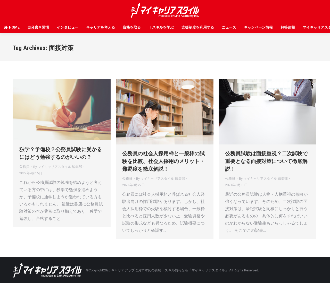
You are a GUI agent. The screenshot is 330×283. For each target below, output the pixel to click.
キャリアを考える (100, 27)
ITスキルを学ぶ (161, 27)
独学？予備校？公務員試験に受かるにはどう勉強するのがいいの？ (60, 153)
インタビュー (67, 27)
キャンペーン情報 (258, 27)
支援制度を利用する (198, 27)
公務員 (24, 167)
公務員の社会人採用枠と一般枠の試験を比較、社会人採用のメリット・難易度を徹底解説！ (163, 161)
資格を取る (132, 27)
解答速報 (287, 27)
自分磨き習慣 (38, 27)
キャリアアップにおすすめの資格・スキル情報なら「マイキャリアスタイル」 (169, 270)
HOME (12, 27)
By (57, 167)
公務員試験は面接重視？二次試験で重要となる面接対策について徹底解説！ (266, 161)
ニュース (229, 27)
